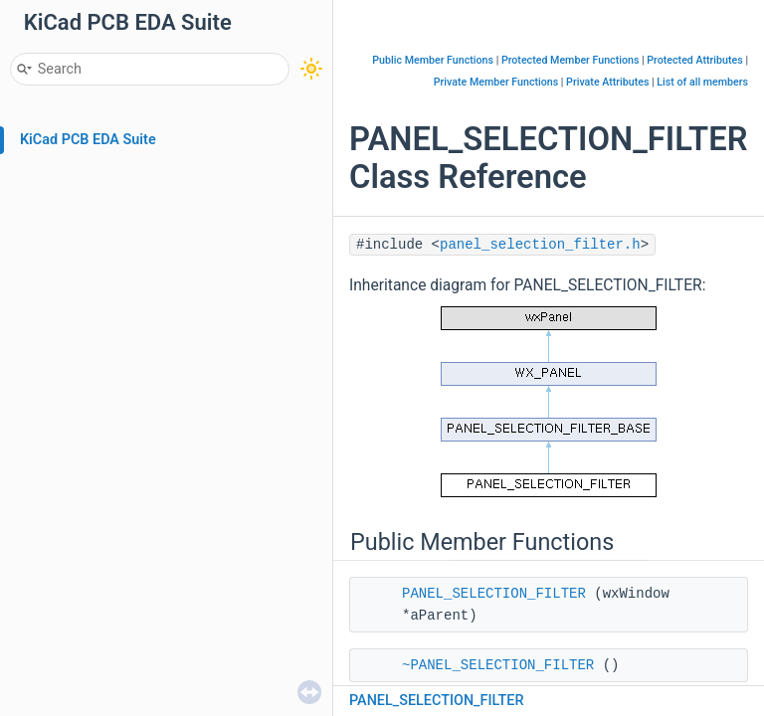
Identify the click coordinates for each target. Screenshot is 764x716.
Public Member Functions (432, 60)
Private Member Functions (496, 82)
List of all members (702, 82)
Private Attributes (607, 82)
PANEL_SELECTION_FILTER (494, 594)
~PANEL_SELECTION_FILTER (498, 665)
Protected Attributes (694, 60)
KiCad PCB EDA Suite (88, 139)
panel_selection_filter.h (540, 245)
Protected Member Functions (570, 60)
